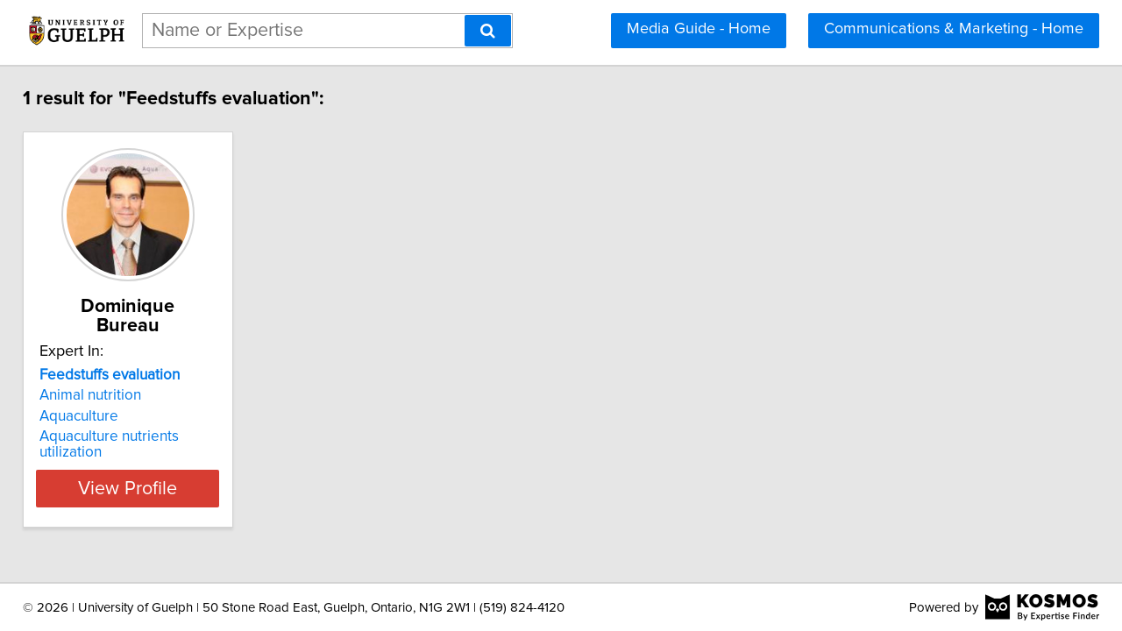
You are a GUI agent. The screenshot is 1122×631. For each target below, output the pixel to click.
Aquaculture (91, 397)
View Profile (162, 453)
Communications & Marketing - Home (953, 29)
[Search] (488, 30)
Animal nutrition (102, 376)
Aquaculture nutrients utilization (154, 417)
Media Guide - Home (698, 29)
